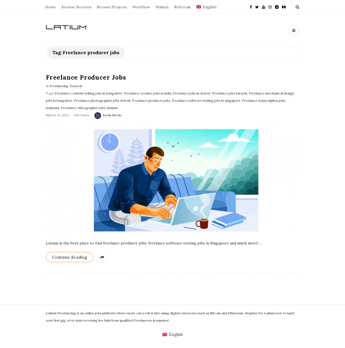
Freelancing (59, 86)
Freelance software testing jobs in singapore (206, 100)
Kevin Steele (112, 115)
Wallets (162, 7)
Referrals (182, 7)
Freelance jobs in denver (192, 93)
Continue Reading (69, 257)
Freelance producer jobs (151, 100)
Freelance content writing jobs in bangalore (88, 93)
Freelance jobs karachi (229, 93)
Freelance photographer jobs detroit (102, 100)
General (76, 86)
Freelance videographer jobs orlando (89, 108)
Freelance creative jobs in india (147, 93)
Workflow (141, 7)
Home (50, 7)
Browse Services (76, 7)
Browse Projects (112, 7)
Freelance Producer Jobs (86, 77)
